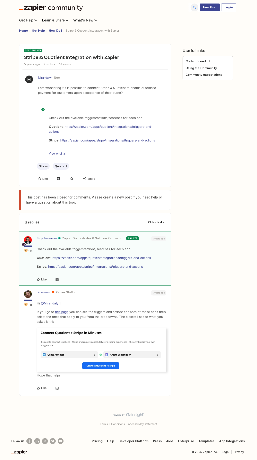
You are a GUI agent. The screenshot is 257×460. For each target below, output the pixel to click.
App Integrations (232, 441)
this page (61, 312)
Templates (206, 441)
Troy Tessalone (47, 238)
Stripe (43, 166)
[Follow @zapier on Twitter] (53, 441)
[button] (210, 7)
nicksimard (44, 292)
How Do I (55, 30)
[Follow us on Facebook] (29, 441)
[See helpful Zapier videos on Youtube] (61, 441)
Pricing (97, 441)
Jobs (170, 441)
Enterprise (186, 441)
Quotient (61, 166)
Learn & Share (55, 20)
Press (157, 441)
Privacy (239, 452)
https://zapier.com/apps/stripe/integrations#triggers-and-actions (107, 140)
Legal (225, 452)
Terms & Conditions (112, 424)
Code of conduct (198, 61)
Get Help (28, 20)
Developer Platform (133, 441)
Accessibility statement (142, 424)
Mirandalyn (45, 77)
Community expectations (204, 75)
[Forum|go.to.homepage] (52, 7)
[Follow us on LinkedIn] (37, 441)
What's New (85, 20)
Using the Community (201, 68)
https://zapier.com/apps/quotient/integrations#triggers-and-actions (101, 258)
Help (110, 441)
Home (23, 30)
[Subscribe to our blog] (45, 441)
